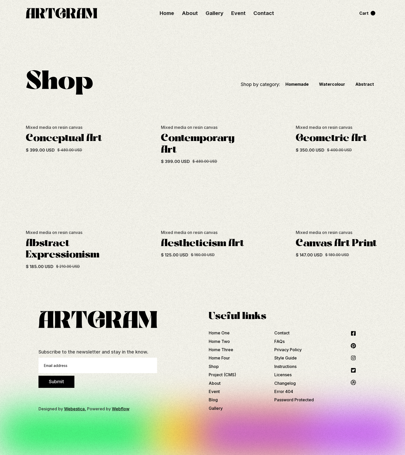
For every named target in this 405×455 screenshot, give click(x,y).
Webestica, (75, 408)
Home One (219, 332)
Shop (214, 366)
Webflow (120, 408)
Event (238, 13)
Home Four (219, 357)
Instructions (285, 366)
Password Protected (294, 399)
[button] (367, 13)
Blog (213, 399)
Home (167, 13)
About (190, 13)
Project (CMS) (222, 374)
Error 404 (283, 391)
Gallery (214, 13)
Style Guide (285, 357)
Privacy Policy (288, 349)
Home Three (221, 349)
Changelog (285, 383)
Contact (263, 13)
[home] (69, 13)
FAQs (279, 341)
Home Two (219, 341)
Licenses (283, 374)
